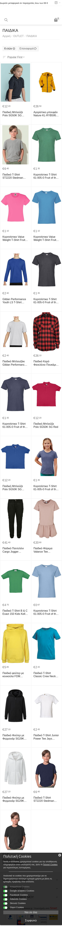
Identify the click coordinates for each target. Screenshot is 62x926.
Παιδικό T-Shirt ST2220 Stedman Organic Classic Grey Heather (14, 176)
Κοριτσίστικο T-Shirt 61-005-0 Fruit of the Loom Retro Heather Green (46, 176)
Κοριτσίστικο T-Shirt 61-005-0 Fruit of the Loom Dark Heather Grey (46, 301)
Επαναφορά (28, 48)
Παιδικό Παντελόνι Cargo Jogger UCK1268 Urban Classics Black (13, 550)
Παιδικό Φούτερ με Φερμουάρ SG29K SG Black (13, 737)
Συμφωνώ (31, 920)
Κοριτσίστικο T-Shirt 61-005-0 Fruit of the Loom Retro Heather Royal (46, 488)
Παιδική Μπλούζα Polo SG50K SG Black (12, 114)
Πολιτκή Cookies (50, 864)
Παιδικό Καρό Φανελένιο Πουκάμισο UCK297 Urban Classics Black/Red (46, 363)
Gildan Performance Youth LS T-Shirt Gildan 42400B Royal (14, 301)
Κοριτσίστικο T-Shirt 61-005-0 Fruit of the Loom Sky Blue (46, 612)
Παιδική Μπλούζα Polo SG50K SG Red (46, 425)
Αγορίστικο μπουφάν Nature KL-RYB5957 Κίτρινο (46, 114)
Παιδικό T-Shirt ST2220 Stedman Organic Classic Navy (46, 799)
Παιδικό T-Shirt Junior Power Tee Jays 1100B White (46, 737)
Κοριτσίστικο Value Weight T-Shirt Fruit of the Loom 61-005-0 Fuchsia (15, 238)
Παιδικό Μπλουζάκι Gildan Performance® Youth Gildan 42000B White (15, 363)
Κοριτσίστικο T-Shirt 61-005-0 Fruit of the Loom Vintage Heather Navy (14, 425)
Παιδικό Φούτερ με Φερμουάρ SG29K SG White (13, 799)
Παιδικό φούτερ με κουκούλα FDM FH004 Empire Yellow (15, 675)
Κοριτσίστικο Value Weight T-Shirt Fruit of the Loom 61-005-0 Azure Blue (46, 238)
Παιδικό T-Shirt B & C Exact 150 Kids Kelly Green (14, 612)
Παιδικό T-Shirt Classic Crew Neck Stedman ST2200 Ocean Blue (45, 675)
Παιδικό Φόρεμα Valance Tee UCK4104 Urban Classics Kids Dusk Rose (45, 550)
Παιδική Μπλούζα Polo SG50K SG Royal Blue (12, 488)
